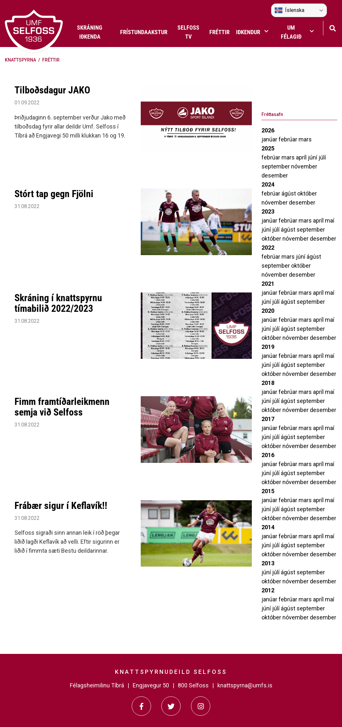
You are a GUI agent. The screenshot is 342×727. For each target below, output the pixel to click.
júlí (322, 157)
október (307, 193)
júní (313, 157)
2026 (267, 130)
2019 (267, 346)
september (276, 166)
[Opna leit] (332, 27)
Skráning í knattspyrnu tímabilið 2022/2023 (58, 303)
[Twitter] (171, 706)
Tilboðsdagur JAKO (52, 90)
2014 (267, 527)
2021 (267, 283)
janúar (270, 139)
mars (305, 139)
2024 (267, 184)
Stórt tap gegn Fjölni (53, 193)
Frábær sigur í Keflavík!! (60, 505)
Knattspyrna (20, 59)
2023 (267, 211)
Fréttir (51, 59)
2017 (267, 419)
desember (274, 175)
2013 (267, 563)
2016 (267, 455)
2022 (267, 247)
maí (329, 220)
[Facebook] (141, 706)
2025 (267, 148)
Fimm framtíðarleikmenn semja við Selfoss (61, 407)
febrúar (289, 139)
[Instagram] (200, 706)
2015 (267, 491)
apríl (302, 157)
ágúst (289, 193)
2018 (267, 382)
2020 (267, 310)
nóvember (304, 166)
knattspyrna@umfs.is (244, 685)
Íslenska (289, 10)
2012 (267, 590)
